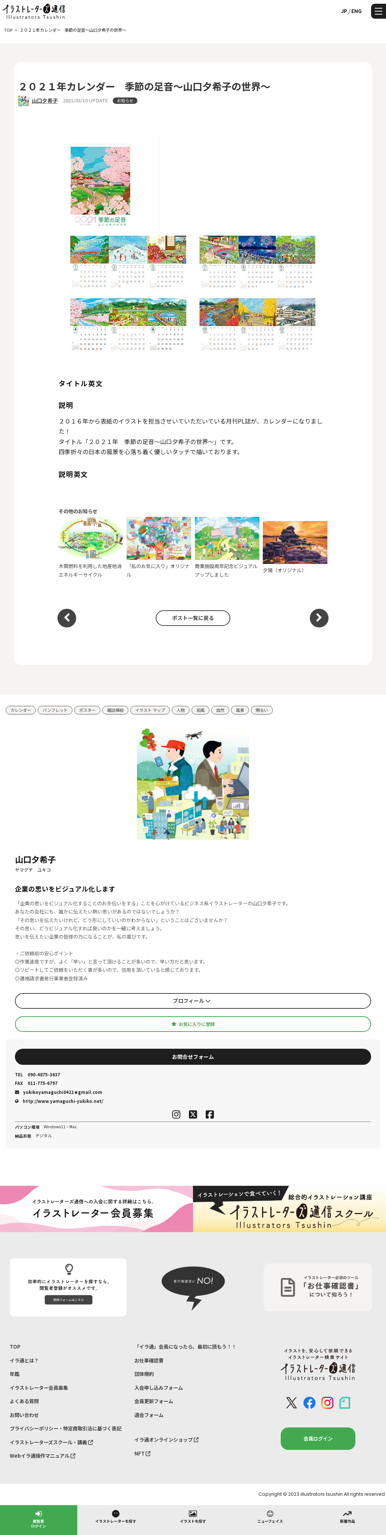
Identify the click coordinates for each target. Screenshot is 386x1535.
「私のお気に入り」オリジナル (159, 547)
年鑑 (14, 1373)
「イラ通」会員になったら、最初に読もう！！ (185, 1346)
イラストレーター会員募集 (39, 1387)
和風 (200, 710)
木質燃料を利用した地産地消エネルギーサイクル (91, 547)
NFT (142, 1453)
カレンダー (20, 710)
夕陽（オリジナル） (295, 547)
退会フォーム (149, 1414)
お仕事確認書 (149, 1360)
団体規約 (144, 1373)
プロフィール (192, 1000)
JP (344, 11)
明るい (262, 710)
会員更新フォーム (153, 1401)
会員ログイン (318, 1438)
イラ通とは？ (24, 1360)
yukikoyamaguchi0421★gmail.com (58, 1092)
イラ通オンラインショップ (166, 1439)
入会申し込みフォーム (158, 1387)
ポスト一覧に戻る (193, 617)
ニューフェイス (270, 1516)
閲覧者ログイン (38, 1519)
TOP (15, 1346)
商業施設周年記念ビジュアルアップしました (227, 547)
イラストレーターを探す (115, 1516)
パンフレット (55, 710)
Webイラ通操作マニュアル (42, 1455)
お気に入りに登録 (193, 1024)
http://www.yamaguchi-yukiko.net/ (59, 1101)
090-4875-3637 (37, 1074)
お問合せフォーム (193, 1056)
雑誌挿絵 (115, 710)
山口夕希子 (45, 100)
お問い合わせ (24, 1414)
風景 (240, 710)
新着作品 (347, 1516)
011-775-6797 (36, 1083)
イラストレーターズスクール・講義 (51, 1442)
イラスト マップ (150, 710)
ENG (356, 11)
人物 (181, 710)
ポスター (87, 710)
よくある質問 (24, 1401)
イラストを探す (193, 1516)
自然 (220, 710)
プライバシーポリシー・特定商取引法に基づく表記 (65, 1428)
